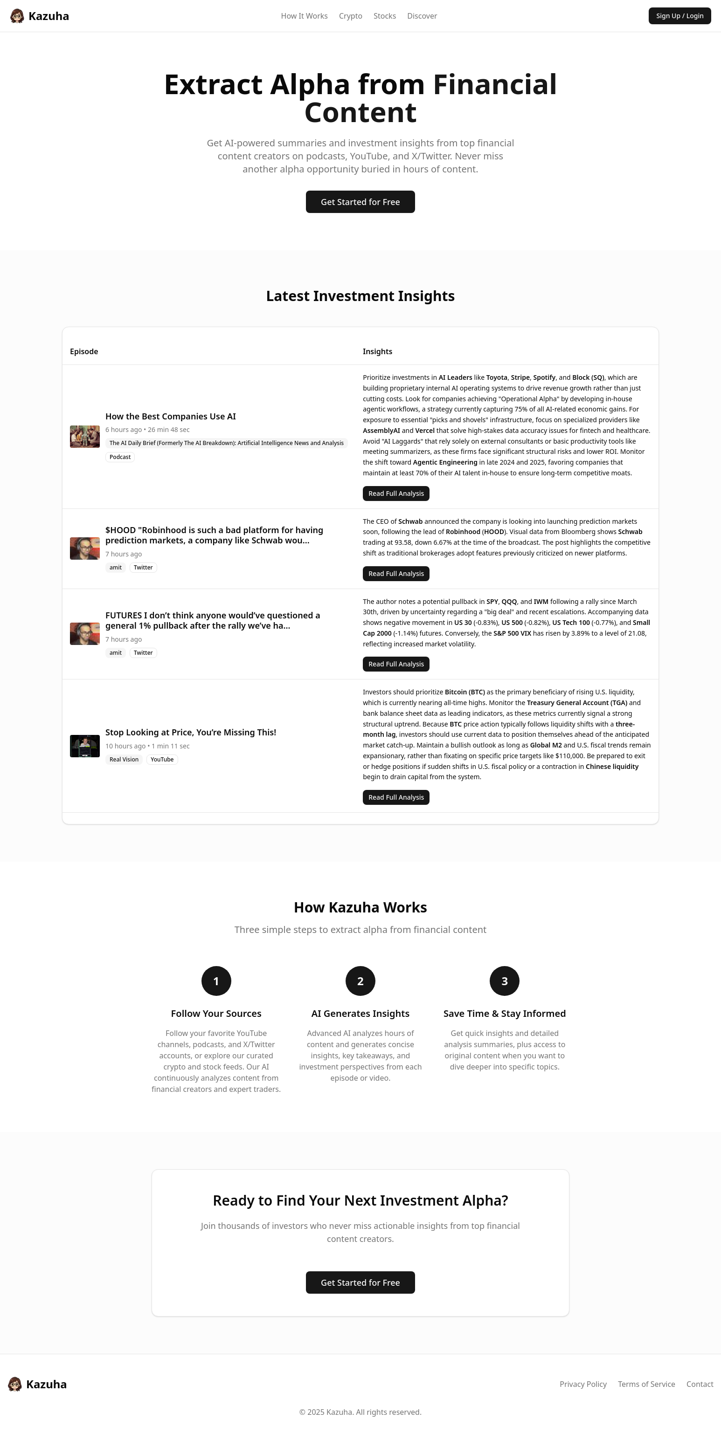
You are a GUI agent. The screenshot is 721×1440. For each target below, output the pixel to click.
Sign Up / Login (680, 15)
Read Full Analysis (396, 493)
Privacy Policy (583, 1384)
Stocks (385, 16)
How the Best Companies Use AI (170, 416)
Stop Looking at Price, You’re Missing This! (190, 732)
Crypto (350, 16)
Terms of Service (646, 1384)
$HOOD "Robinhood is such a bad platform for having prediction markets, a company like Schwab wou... (214, 535)
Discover (422, 16)
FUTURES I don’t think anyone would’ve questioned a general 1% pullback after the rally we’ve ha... (212, 620)
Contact (700, 1384)
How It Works (304, 16)
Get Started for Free (360, 201)
